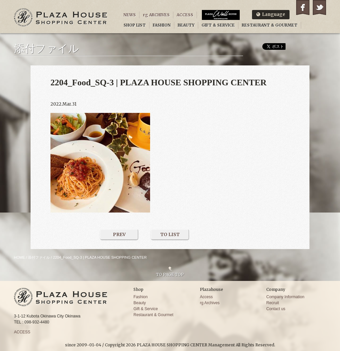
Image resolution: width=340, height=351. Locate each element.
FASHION (162, 25)
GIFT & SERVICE (218, 25)
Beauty (139, 303)
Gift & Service (145, 309)
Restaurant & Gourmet (153, 314)
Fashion (140, 297)
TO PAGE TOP (170, 274)
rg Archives (209, 303)
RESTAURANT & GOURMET (270, 25)
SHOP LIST (135, 25)
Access (206, 297)
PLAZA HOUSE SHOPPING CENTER (61, 17)
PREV (119, 234)
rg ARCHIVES (156, 14)
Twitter (319, 7)
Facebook (302, 7)
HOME (19, 257)
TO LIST (170, 234)
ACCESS (185, 14)
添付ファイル (39, 257)
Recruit (272, 303)
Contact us (275, 309)
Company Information (285, 297)
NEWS (130, 14)
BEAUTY (186, 25)
